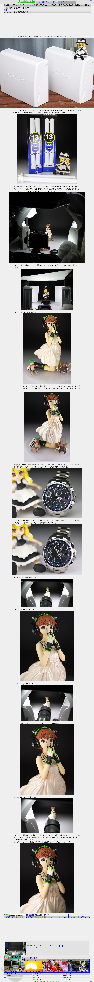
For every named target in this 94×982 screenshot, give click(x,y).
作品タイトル (37, 975)
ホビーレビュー (66, 977)
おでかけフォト (66, 975)
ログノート (7, 979)
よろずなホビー (67, 2)
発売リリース (37, 977)
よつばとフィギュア (47, 2)
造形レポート (37, 979)
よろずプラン (65, 979)
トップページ (8, 975)
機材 (5, 10)
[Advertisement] (29, 24)
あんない (6, 977)
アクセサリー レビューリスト (36, 948)
